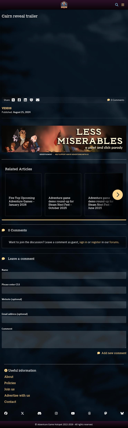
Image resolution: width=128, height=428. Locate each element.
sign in (83, 242)
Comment (7, 328)
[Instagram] (56, 413)
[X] (22, 413)
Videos (6, 108)
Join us (9, 389)
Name (5, 270)
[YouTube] (73, 413)
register (96, 242)
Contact (10, 402)
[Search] (117, 4)
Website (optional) (12, 299)
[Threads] (89, 413)
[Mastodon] (105, 413)
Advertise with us (17, 395)
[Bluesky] (122, 413)
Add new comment (111, 353)
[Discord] (39, 413)
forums (114, 242)
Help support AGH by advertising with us (72, 154)
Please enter (11, 284)
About (8, 377)
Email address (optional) (15, 314)
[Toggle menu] (123, 5)
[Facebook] (5, 413)
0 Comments (115, 100)
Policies (10, 383)
